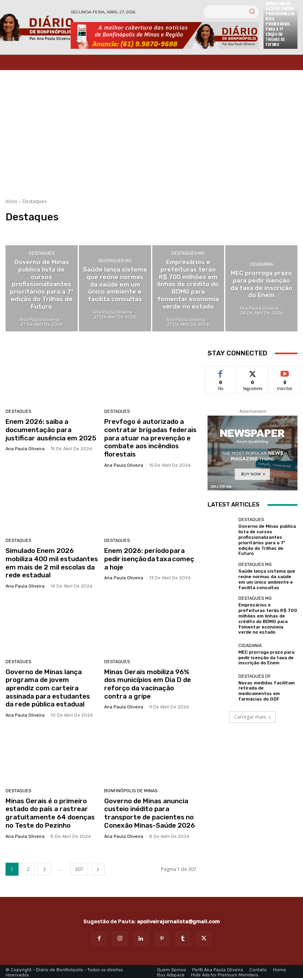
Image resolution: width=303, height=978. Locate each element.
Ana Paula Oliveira (25, 448)
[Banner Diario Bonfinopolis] (165, 35)
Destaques (41, 254)
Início (11, 201)
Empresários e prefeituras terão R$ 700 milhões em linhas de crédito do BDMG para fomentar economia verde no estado (267, 615)
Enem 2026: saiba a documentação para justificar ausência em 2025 (50, 430)
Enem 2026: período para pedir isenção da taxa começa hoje (149, 558)
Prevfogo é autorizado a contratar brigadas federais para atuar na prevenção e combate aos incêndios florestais (149, 438)
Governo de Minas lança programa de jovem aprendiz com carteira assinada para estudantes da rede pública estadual (47, 687)
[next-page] (98, 866)
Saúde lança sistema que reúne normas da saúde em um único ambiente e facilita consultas (266, 578)
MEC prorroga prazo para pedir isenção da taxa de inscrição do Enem (266, 654)
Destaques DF (254, 672)
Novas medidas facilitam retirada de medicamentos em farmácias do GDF (266, 687)
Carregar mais (252, 713)
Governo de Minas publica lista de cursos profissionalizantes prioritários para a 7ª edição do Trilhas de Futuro (266, 539)
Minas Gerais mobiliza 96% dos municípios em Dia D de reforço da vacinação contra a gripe (147, 683)
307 (79, 866)
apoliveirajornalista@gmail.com (178, 919)
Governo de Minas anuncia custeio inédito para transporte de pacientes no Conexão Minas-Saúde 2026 (149, 811)
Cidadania (261, 265)
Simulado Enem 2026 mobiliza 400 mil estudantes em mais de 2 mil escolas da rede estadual (51, 562)
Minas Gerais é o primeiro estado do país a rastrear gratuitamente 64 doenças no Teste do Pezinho (49, 811)
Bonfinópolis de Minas (130, 789)
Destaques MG (115, 261)
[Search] (252, 12)
